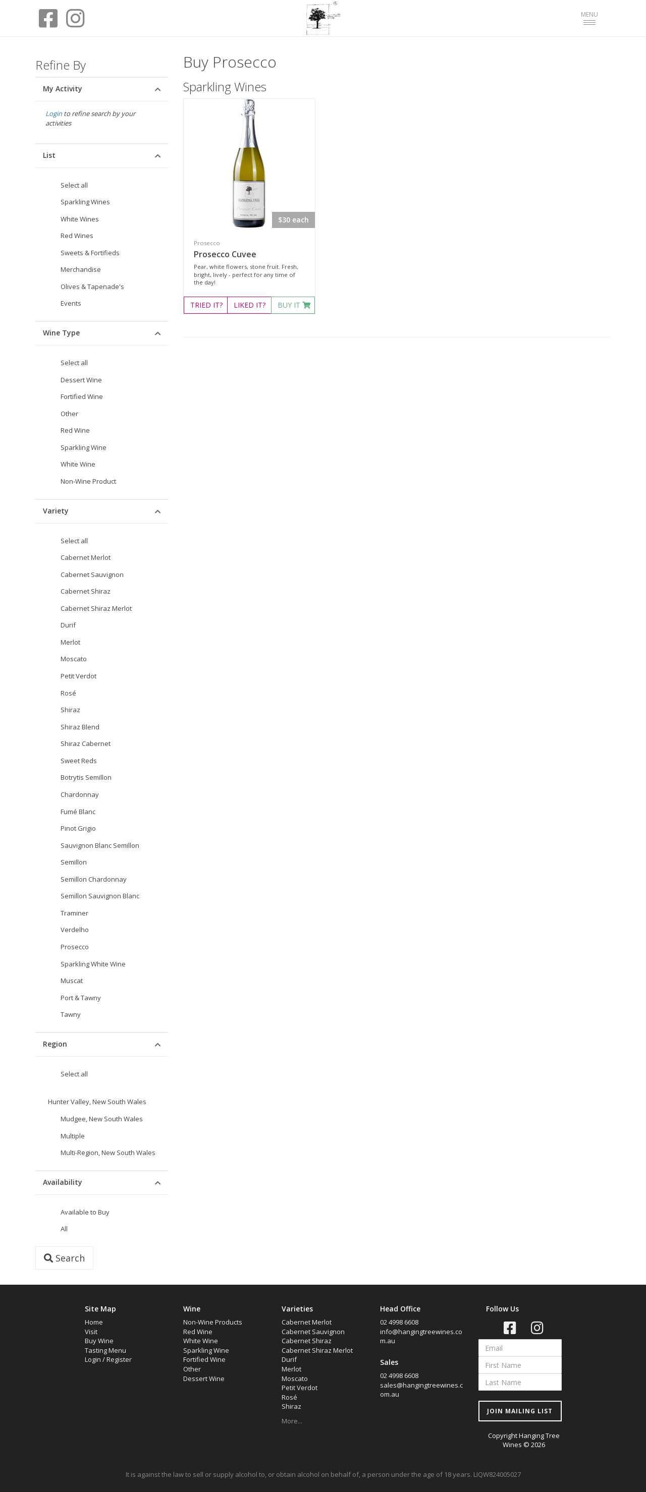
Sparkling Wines (85, 201)
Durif (68, 624)
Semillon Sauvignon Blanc (100, 895)
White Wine (78, 464)
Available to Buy (85, 1212)
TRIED (206, 305)
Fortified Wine (82, 396)
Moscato (74, 658)
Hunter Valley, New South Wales (97, 1101)
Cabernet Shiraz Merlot (96, 608)
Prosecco (75, 946)
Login (53, 113)
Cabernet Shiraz (86, 591)
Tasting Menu (105, 1350)
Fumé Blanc (78, 811)
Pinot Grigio (78, 828)
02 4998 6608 (399, 1322)
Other (69, 413)
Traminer (74, 912)
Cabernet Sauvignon (92, 574)
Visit (91, 1331)
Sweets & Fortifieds (90, 252)
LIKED (249, 305)
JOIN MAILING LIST (520, 1411)
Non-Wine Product (88, 481)
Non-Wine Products (212, 1322)
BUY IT (294, 305)
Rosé (68, 693)
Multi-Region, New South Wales (108, 1152)
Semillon (74, 862)
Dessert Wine (81, 379)
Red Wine (75, 430)
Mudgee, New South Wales (102, 1118)
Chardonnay (80, 794)
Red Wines (77, 235)
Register (119, 1359)
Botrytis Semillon (86, 777)
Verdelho (75, 929)
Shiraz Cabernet (86, 743)
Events (71, 303)
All (64, 1228)
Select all (74, 185)
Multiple (73, 1135)
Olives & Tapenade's (92, 286)
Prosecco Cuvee (225, 254)
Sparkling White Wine (93, 963)
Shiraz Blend (80, 726)
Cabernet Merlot (86, 557)
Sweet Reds (79, 760)
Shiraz (70, 709)
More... (292, 1420)
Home (94, 1322)
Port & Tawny (81, 997)
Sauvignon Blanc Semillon (100, 845)
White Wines (80, 218)
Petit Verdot (78, 675)
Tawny (71, 1014)
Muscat (72, 980)
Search (64, 1258)
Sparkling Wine (83, 447)
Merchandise (81, 269)
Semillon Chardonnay (94, 879)
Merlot (70, 642)
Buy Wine (99, 1340)
